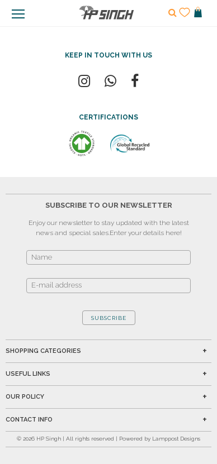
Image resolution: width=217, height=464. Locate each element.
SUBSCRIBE (108, 318)
